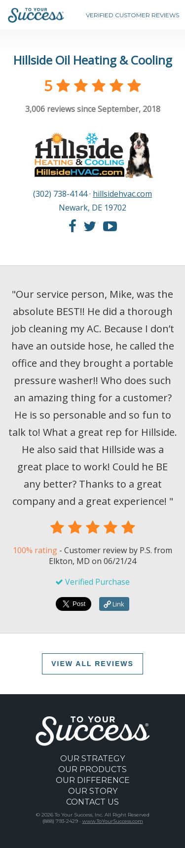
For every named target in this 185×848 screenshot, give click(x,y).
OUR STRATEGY (92, 758)
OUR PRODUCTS (92, 769)
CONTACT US (92, 802)
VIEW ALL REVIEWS (92, 664)
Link (114, 604)
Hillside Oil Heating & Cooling (92, 60)
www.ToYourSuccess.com (112, 821)
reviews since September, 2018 (92, 109)
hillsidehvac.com (122, 193)
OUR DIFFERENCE (93, 780)
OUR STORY (92, 791)
